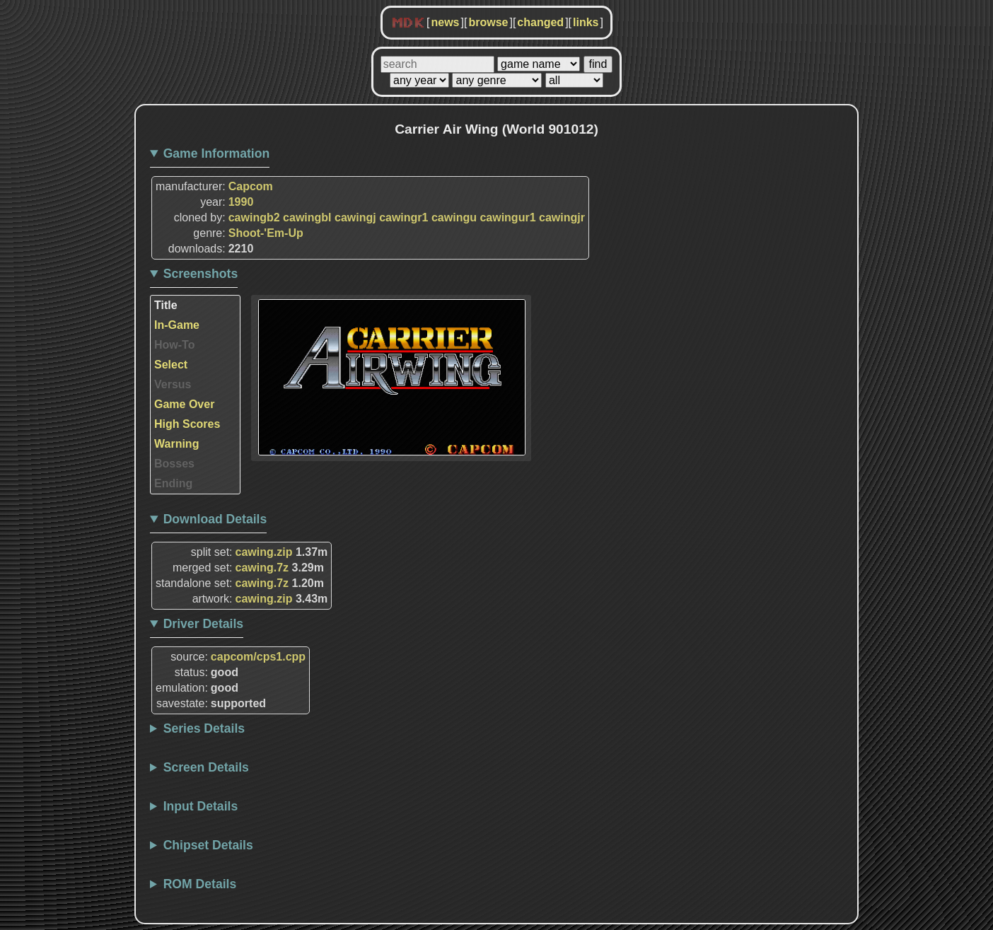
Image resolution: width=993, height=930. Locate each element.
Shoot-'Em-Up (265, 233)
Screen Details (206, 767)
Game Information (216, 153)
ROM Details (200, 884)
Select (170, 365)
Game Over (184, 404)
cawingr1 (403, 217)
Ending (173, 483)
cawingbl (307, 217)
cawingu (454, 217)
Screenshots (200, 274)
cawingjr (562, 217)
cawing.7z (262, 568)
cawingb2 (254, 217)
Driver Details (203, 624)
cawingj (355, 217)
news (445, 22)
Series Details (204, 728)
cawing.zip (264, 552)
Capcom (250, 186)
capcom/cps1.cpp (258, 657)
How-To (174, 345)
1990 (241, 202)
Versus (172, 384)
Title (166, 305)
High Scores (187, 424)
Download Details (215, 519)
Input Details (200, 806)
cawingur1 (507, 217)
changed (540, 22)
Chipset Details (208, 845)
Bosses (174, 464)
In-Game (176, 325)
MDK (408, 23)
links (585, 22)
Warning (176, 444)
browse (488, 22)
